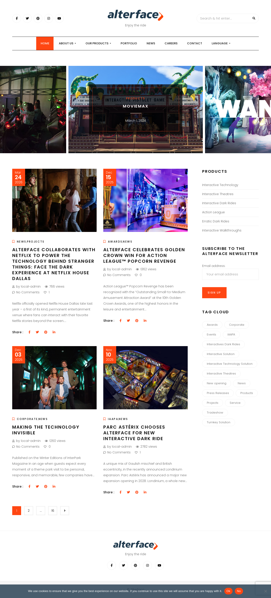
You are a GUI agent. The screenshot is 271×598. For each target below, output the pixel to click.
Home (45, 43)
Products (135, 98)
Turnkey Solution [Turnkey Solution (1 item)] (218, 422)
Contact (194, 43)
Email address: (230, 272)
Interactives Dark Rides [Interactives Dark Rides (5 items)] (223, 344)
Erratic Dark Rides (215, 221)
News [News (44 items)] (242, 383)
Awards (115, 241)
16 (52, 510)
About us (67, 43)
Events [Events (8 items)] (211, 334)
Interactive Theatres (217, 194)
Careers (171, 43)
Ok (228, 591)
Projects (36, 241)
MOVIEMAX (135, 106)
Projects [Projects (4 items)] (212, 403)
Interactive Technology (220, 185)
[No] (265, 591)
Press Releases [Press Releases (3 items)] (218, 393)
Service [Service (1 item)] (235, 403)
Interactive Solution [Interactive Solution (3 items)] (221, 354)
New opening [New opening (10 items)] (216, 383)
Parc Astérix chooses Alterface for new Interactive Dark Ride (134, 433)
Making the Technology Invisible (46, 430)
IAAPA (113, 419)
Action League (213, 212)
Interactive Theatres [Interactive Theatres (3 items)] (221, 373)
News (151, 43)
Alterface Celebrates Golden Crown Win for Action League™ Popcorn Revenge (144, 255)
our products (98, 43)
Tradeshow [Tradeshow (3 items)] (215, 412)
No (239, 591)
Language (221, 43)
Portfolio (129, 43)
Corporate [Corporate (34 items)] (236, 325)
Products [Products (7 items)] (246, 393)
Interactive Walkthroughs (221, 230)
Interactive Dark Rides (219, 203)
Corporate (27, 419)
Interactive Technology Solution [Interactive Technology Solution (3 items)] (230, 364)
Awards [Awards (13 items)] (212, 325)
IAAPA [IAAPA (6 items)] (231, 334)
